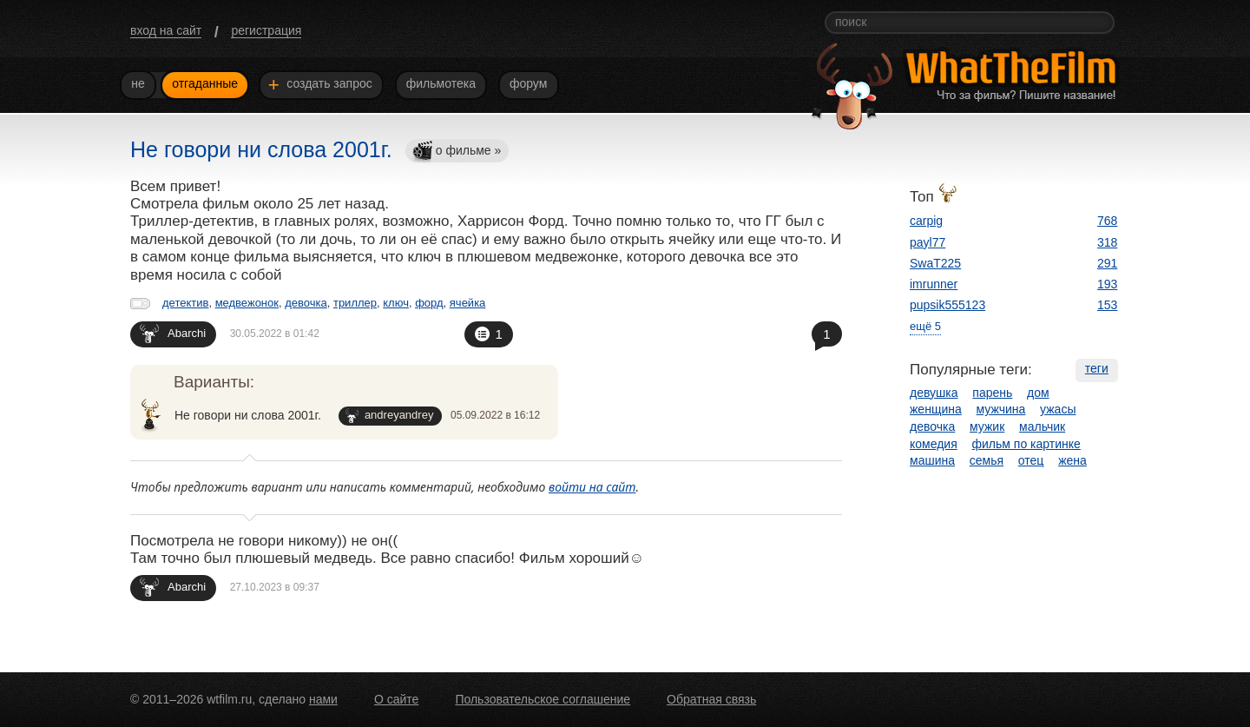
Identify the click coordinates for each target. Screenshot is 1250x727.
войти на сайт (592, 487)
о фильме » (456, 151)
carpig (926, 221)
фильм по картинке (1026, 444)
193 (1107, 284)
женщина (936, 409)
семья (986, 460)
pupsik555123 (947, 305)
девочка (306, 302)
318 (1107, 242)
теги (1097, 368)
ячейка (468, 302)
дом (1038, 393)
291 (1107, 263)
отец (1031, 460)
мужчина (1001, 409)
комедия (933, 444)
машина (932, 460)
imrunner (933, 284)
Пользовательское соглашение (542, 699)
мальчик (1042, 426)
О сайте (396, 699)
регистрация (266, 30)
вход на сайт (165, 30)
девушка (934, 393)
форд (429, 302)
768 (1107, 221)
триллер (355, 302)
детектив (185, 302)
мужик (987, 426)
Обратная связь (711, 699)
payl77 (927, 242)
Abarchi (173, 333)
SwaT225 (935, 263)
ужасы (1058, 409)
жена (1072, 460)
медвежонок (247, 302)
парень (992, 393)
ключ (396, 302)
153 (1107, 305)
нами (323, 699)
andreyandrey (389, 415)
